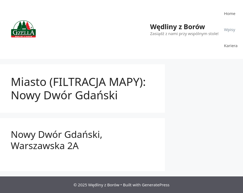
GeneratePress (155, 184)
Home (229, 13)
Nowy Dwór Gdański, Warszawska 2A (56, 140)
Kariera (231, 45)
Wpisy (229, 29)
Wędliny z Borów (177, 26)
